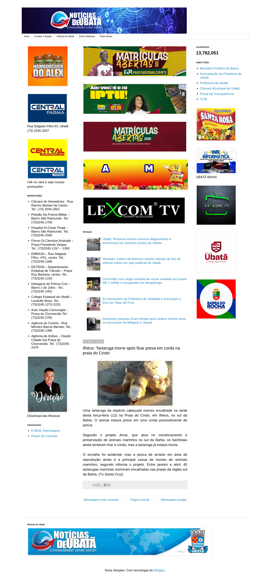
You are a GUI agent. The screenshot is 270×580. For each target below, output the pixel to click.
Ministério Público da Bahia (219, 68)
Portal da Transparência (217, 94)
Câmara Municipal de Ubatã (220, 88)
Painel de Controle (44, 436)
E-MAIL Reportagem (45, 430)
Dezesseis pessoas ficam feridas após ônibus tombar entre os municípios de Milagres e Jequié (144, 320)
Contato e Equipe (43, 36)
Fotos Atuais (106, 36)
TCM (203, 99)
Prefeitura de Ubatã (214, 83)
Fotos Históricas (87, 36)
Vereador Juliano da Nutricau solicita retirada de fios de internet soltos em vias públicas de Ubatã (142, 260)
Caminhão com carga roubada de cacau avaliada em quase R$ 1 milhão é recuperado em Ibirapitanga (145, 281)
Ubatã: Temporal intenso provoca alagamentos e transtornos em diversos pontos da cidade (137, 241)
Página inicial (139, 500)
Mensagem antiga (173, 500)
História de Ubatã (65, 36)
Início (27, 36)
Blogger (159, 570)
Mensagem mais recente (101, 500)
